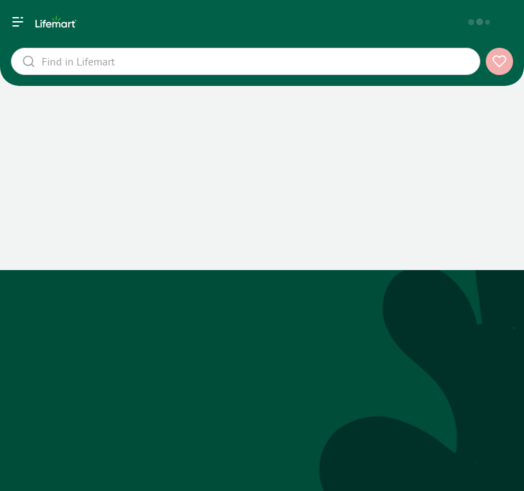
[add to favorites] (499, 61)
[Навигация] (18, 22)
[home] (209, 22)
